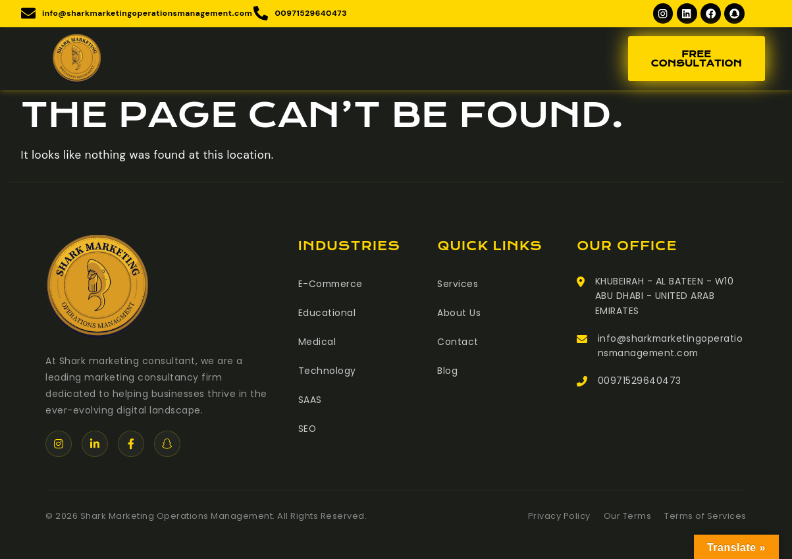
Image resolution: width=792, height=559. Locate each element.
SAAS (310, 400)
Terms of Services (705, 516)
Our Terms (628, 516)
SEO (307, 429)
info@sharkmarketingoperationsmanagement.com (671, 346)
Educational (327, 313)
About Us (459, 313)
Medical (317, 342)
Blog (447, 371)
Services (457, 284)
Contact (458, 342)
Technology (327, 371)
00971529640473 (639, 381)
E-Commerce (331, 284)
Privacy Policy (559, 516)
